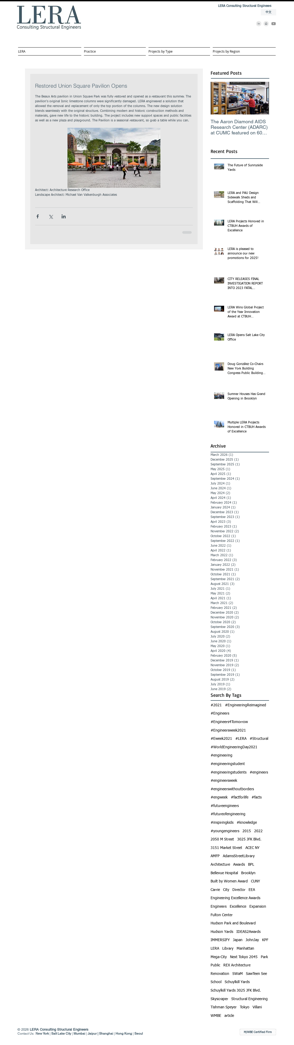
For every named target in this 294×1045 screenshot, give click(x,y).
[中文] (268, 12)
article (229, 1016)
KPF (265, 940)
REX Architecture (236, 965)
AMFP (215, 856)
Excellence (238, 906)
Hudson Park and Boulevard (233, 923)
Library (227, 948)
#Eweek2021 (221, 739)
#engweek (219, 797)
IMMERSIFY (220, 940)
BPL (251, 864)
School (216, 982)
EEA (252, 890)
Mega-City (219, 957)
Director (238, 890)
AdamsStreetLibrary (239, 856)
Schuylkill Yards (237, 982)
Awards (239, 864)
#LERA (240, 739)
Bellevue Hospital (224, 873)
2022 (258, 831)
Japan (237, 940)
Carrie (215, 890)
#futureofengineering (228, 814)
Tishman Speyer (224, 1007)
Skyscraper (219, 999)
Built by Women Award (229, 881)
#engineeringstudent (228, 764)
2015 (246, 831)
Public (215, 965)
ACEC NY (252, 848)
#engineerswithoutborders (232, 789)
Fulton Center (222, 915)
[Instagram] (266, 23)
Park (264, 957)
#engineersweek (224, 781)
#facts (257, 797)
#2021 (216, 705)
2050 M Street (222, 839)
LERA (215, 948)
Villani (257, 1007)
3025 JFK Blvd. (249, 839)
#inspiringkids (222, 823)
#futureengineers (225, 806)
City (226, 890)
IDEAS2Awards (248, 932)
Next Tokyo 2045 (244, 957)
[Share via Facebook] (37, 216)
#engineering (221, 755)
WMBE (216, 1016)
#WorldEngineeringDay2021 (234, 747)
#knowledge (247, 823)
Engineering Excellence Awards (235, 898)
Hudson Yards (222, 932)
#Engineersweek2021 (228, 730)
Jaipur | (93, 1033)
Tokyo (244, 1007)
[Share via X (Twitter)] (50, 216)
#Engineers (220, 713)
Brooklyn (248, 873)
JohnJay (252, 940)
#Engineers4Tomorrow (229, 722)
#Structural (259, 739)
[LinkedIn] (258, 23)
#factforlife (239, 797)
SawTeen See (256, 974)
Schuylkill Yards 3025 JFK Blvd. (236, 990)
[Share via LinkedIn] (63, 216)
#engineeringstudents (228, 772)
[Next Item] (260, 98)
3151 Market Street (226, 848)
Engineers (219, 906)
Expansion (257, 906)
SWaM (237, 974)
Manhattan (245, 948)
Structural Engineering (249, 999)
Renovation (220, 974)
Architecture (220, 864)
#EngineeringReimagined (245, 705)
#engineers (259, 772)
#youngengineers (225, 831)
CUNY (255, 881)
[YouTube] (273, 23)
